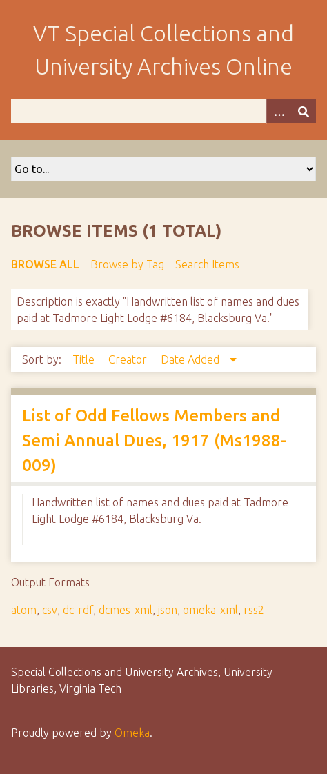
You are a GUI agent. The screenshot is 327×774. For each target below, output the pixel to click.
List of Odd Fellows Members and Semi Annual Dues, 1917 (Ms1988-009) (154, 440)
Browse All (45, 264)
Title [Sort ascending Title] (84, 359)
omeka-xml (210, 610)
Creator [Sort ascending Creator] (129, 359)
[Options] (278, 111)
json (167, 610)
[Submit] (303, 111)
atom (24, 610)
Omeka (132, 732)
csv (49, 610)
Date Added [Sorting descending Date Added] (191, 359)
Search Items (207, 264)
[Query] (163, 111)
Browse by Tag (127, 264)
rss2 (254, 610)
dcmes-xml (125, 610)
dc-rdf (78, 610)
